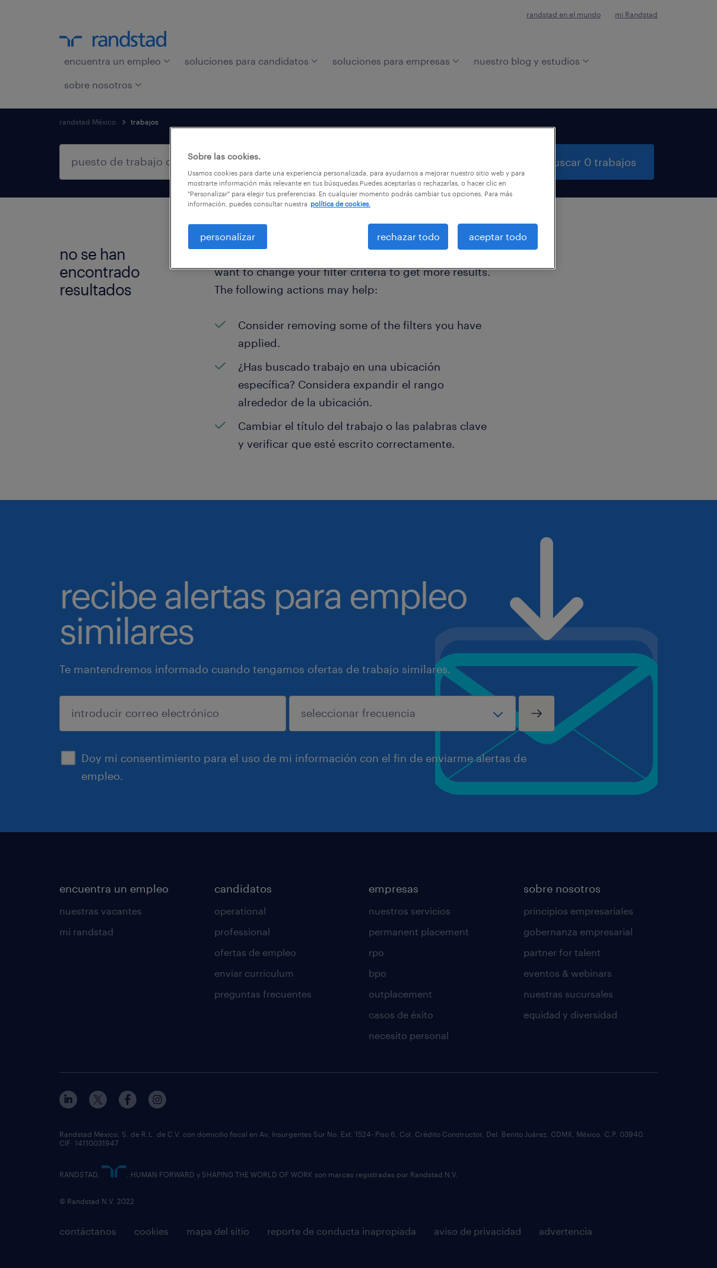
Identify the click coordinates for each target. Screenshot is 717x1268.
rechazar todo (408, 236)
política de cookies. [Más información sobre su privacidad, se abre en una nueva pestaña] (340, 204)
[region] (363, 198)
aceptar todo (498, 236)
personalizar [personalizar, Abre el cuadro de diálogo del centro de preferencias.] (227, 236)
